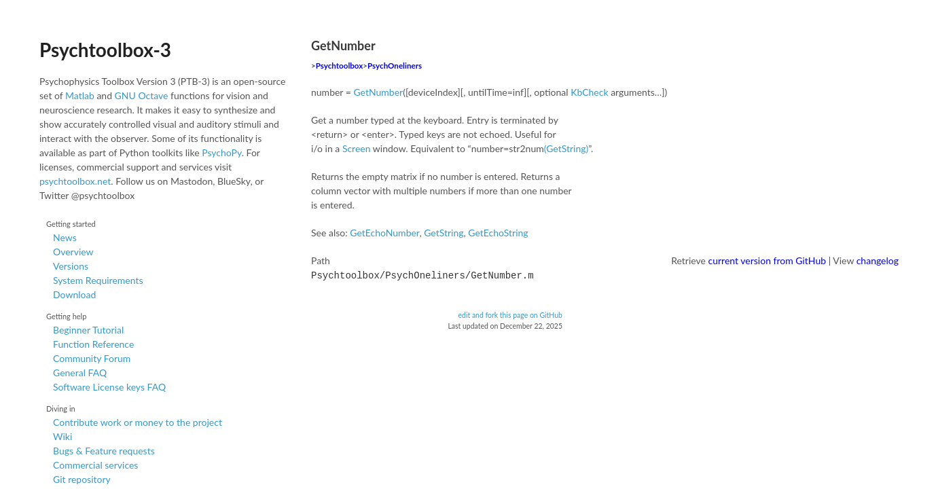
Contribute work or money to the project (137, 422)
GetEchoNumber (384, 232)
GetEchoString (498, 232)
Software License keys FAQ (109, 387)
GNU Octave (141, 95)
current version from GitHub (767, 260)
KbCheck (589, 92)
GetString (443, 232)
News (65, 237)
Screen (356, 148)
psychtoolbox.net (75, 181)
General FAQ (80, 372)
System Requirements (98, 280)
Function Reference (93, 344)
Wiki (62, 436)
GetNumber (378, 92)
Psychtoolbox (339, 65)
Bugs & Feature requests (104, 450)
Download (74, 294)
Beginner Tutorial (88, 330)
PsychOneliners (394, 65)
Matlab (79, 95)
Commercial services (95, 465)
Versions (70, 266)
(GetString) (566, 148)
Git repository (82, 479)
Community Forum (91, 358)
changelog (877, 260)
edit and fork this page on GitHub (510, 314)
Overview (73, 251)
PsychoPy (222, 152)
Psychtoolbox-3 (105, 49)
